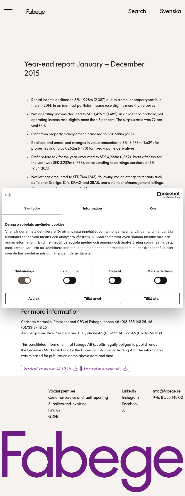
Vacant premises (61, 391)
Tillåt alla (151, 298)
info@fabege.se (166, 391)
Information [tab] (92, 208)
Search (137, 11)
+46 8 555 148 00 (168, 398)
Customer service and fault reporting (78, 398)
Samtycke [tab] (32, 208)
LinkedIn (129, 391)
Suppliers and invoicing (67, 404)
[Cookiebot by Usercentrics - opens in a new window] (160, 195)
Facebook (130, 404)
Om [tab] (153, 208)
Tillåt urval (92, 298)
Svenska (170, 11)
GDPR (53, 417)
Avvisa (33, 298)
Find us (54, 410)
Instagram (130, 398)
